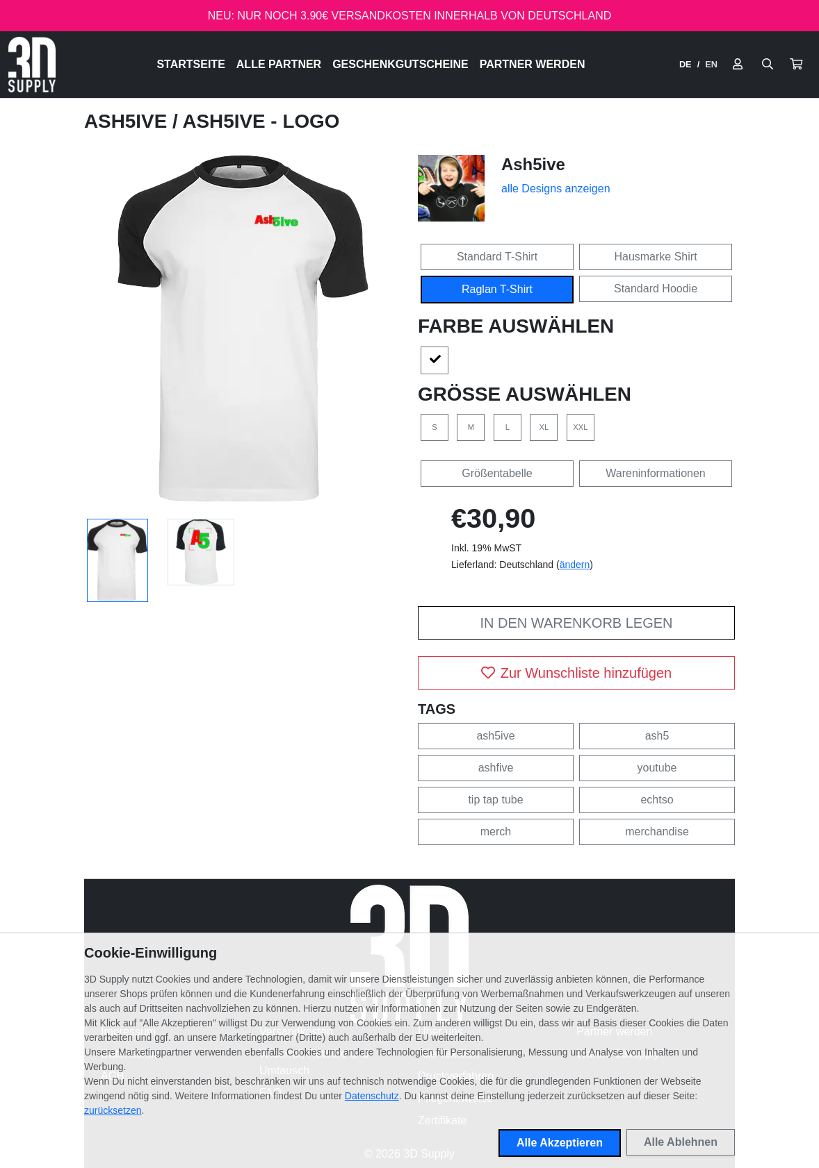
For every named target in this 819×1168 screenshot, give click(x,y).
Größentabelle (497, 473)
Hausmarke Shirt (655, 256)
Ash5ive (128, 121)
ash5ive (495, 736)
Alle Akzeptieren (560, 1143)
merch (495, 831)
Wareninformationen (655, 473)
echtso (656, 800)
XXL (580, 427)
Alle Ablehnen (680, 1142)
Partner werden (532, 64)
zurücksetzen (112, 1110)
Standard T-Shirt (497, 256)
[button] (796, 64)
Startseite (190, 64)
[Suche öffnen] (767, 64)
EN (711, 64)
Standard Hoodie (655, 288)
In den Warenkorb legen (576, 623)
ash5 (657, 736)
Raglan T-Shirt (497, 289)
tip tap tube (495, 800)
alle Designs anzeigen (555, 188)
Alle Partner (278, 64)
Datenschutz (372, 1095)
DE (685, 64)
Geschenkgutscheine (400, 64)
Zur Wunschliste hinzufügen (576, 673)
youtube (657, 768)
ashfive (496, 768)
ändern (575, 564)
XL (544, 427)
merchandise (657, 831)
